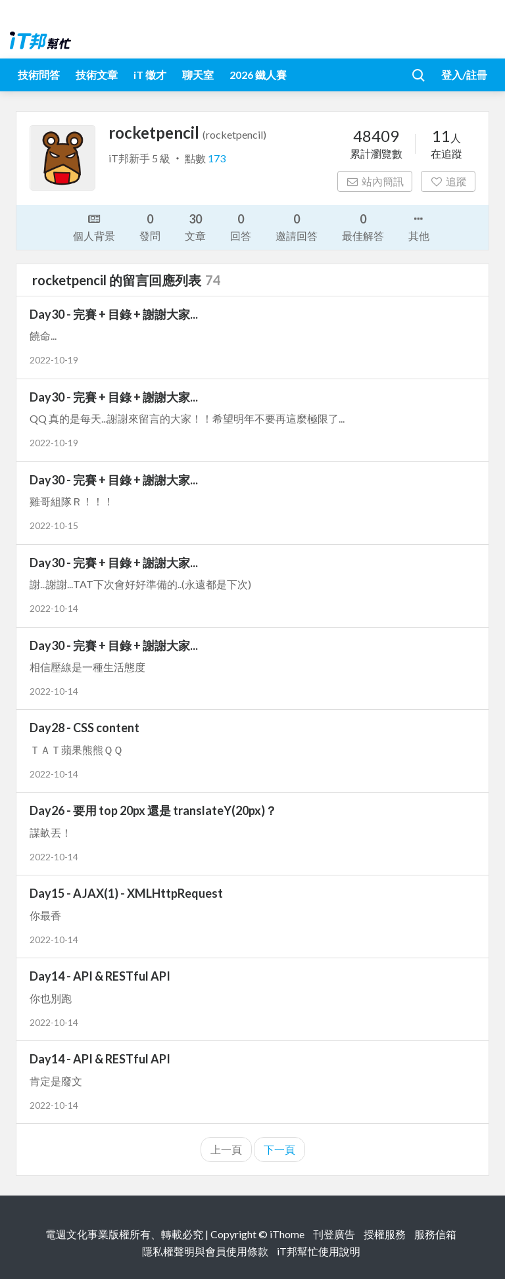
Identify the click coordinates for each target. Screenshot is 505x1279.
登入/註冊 (464, 74)
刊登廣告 (334, 1234)
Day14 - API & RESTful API (100, 976)
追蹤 (448, 181)
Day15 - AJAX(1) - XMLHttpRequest (126, 893)
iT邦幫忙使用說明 (318, 1251)
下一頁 (279, 1149)
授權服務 (385, 1234)
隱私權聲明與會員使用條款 (205, 1251)
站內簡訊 (375, 181)
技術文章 (97, 74)
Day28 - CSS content (84, 727)
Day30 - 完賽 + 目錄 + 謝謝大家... (114, 314)
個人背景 (94, 226)
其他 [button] (418, 226)
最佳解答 (363, 226)
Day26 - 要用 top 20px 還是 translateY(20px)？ (153, 810)
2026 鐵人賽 (258, 74)
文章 (195, 226)
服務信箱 (435, 1234)
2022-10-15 (54, 525)
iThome (287, 1234)
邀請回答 (297, 226)
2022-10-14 (54, 608)
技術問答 (39, 74)
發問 (149, 226)
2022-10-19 (54, 359)
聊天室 (198, 74)
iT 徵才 (149, 74)
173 (217, 158)
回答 (240, 226)
